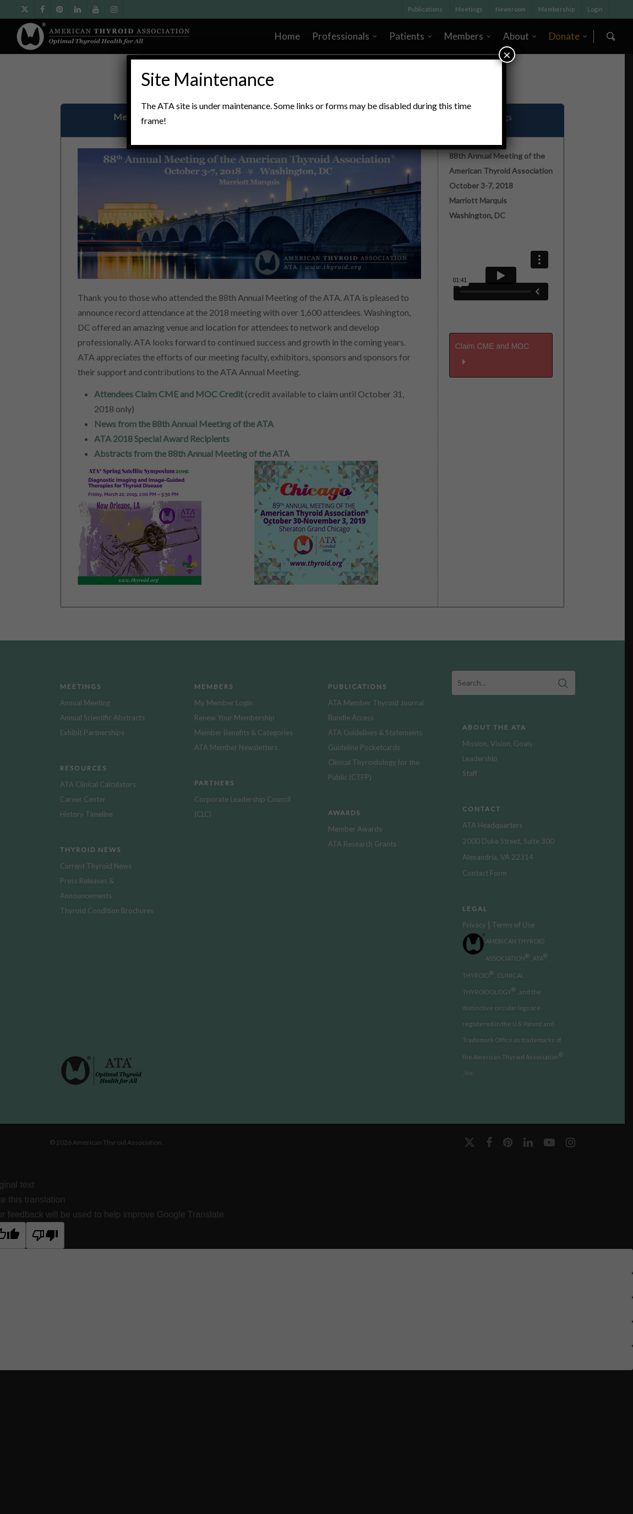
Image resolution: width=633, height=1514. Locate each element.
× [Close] (507, 54)
